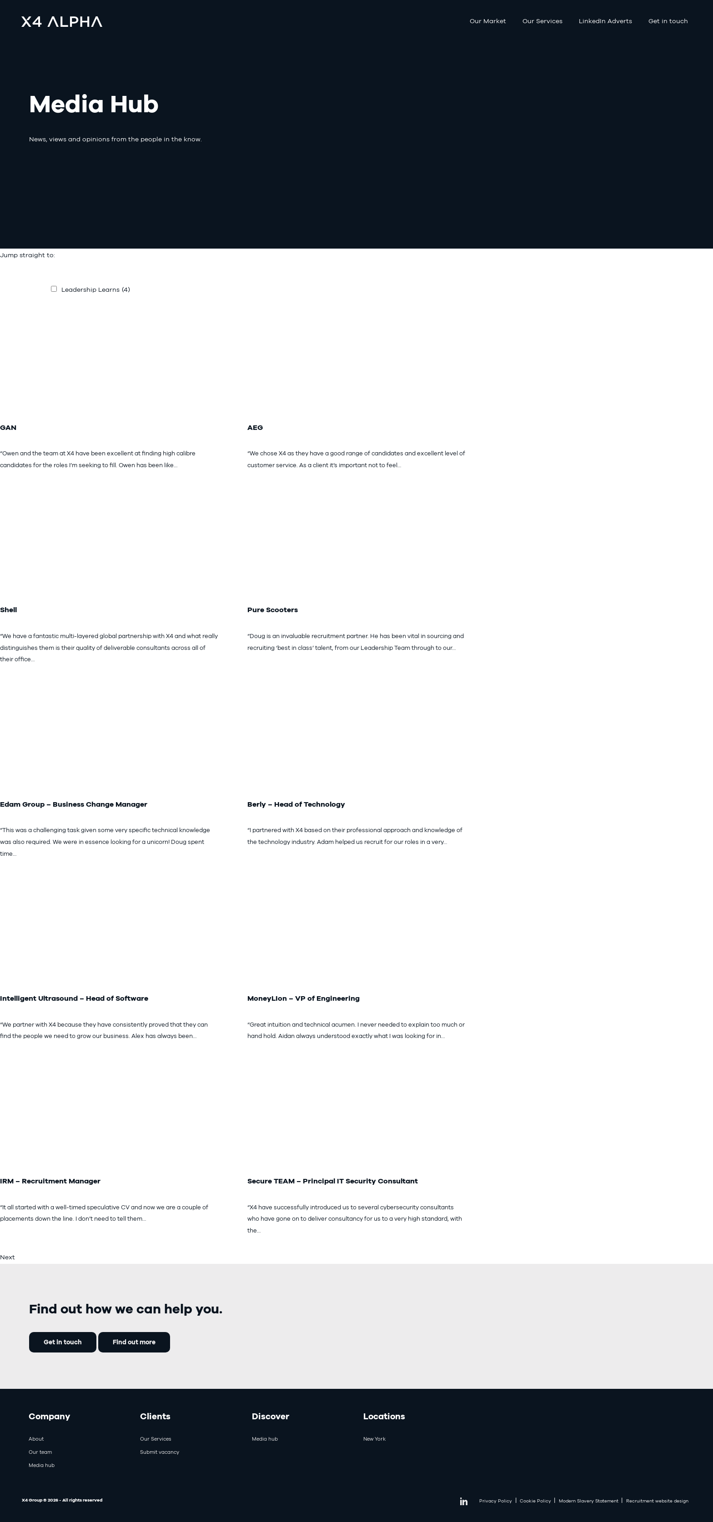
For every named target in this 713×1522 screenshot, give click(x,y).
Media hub (42, 1465)
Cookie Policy (535, 1500)
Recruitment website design (657, 1500)
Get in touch (668, 21)
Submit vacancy (159, 1452)
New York (374, 1439)
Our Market (488, 21)
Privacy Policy (495, 1500)
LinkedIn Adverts (605, 21)
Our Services (542, 21)
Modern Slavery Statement (588, 1500)
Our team (40, 1452)
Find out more (134, 1342)
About (36, 1439)
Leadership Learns (95, 289)
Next (7, 1257)
